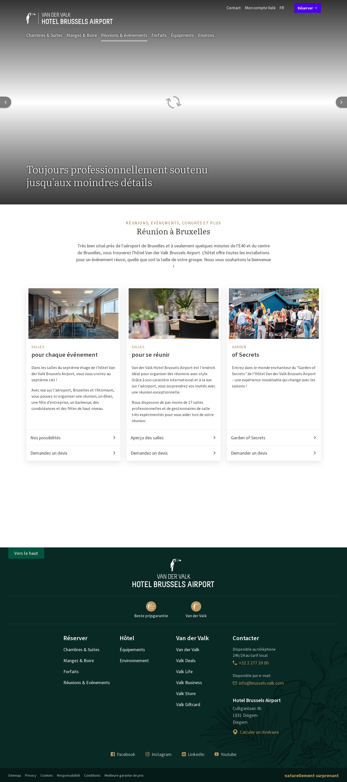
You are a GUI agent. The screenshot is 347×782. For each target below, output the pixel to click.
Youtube (225, 754)
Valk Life (184, 671)
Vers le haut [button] (26, 553)
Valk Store (186, 693)
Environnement (134, 660)
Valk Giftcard (188, 704)
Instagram (158, 754)
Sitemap (14, 775)
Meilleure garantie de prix (124, 775)
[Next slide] (341, 102)
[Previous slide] (5, 102)
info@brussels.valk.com (258, 683)
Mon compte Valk (260, 7)
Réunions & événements (124, 35)
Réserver (308, 7)
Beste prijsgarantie (151, 609)
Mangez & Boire (81, 35)
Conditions (92, 775)
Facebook (123, 754)
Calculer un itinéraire (256, 732)
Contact (234, 7)
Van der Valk (196, 609)
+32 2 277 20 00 (250, 663)
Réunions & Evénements (86, 682)
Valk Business (189, 682)
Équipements (132, 649)
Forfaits (159, 35)
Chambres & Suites (44, 35)
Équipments (182, 35)
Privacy (30, 775)
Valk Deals (186, 660)
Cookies (46, 775)
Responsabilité (68, 775)
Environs (206, 35)
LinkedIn (193, 754)
